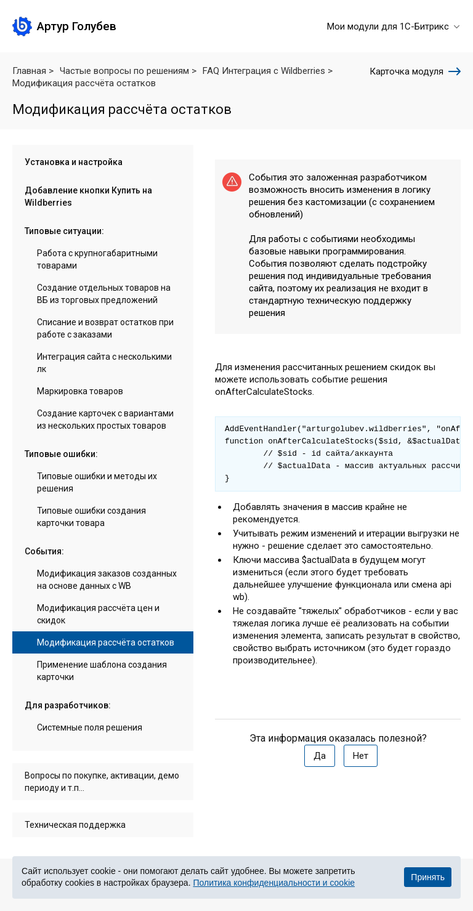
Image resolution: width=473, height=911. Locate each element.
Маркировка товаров (80, 391)
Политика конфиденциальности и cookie (274, 883)
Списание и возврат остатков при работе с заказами (105, 328)
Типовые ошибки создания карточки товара (91, 517)
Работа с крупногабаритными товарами (97, 259)
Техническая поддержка (75, 825)
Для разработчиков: (68, 705)
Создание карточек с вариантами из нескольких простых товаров (105, 419)
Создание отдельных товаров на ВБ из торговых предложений (104, 294)
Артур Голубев (76, 26)
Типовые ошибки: (61, 454)
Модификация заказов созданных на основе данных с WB (107, 580)
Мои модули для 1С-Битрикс (394, 26)
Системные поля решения (89, 727)
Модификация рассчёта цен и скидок (98, 614)
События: (44, 551)
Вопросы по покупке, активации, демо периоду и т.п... (102, 782)
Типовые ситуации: (64, 231)
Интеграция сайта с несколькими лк (104, 363)
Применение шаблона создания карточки (102, 671)
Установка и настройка (74, 162)
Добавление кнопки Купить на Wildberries (88, 196)
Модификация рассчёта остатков (105, 642)
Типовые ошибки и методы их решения (97, 482)
